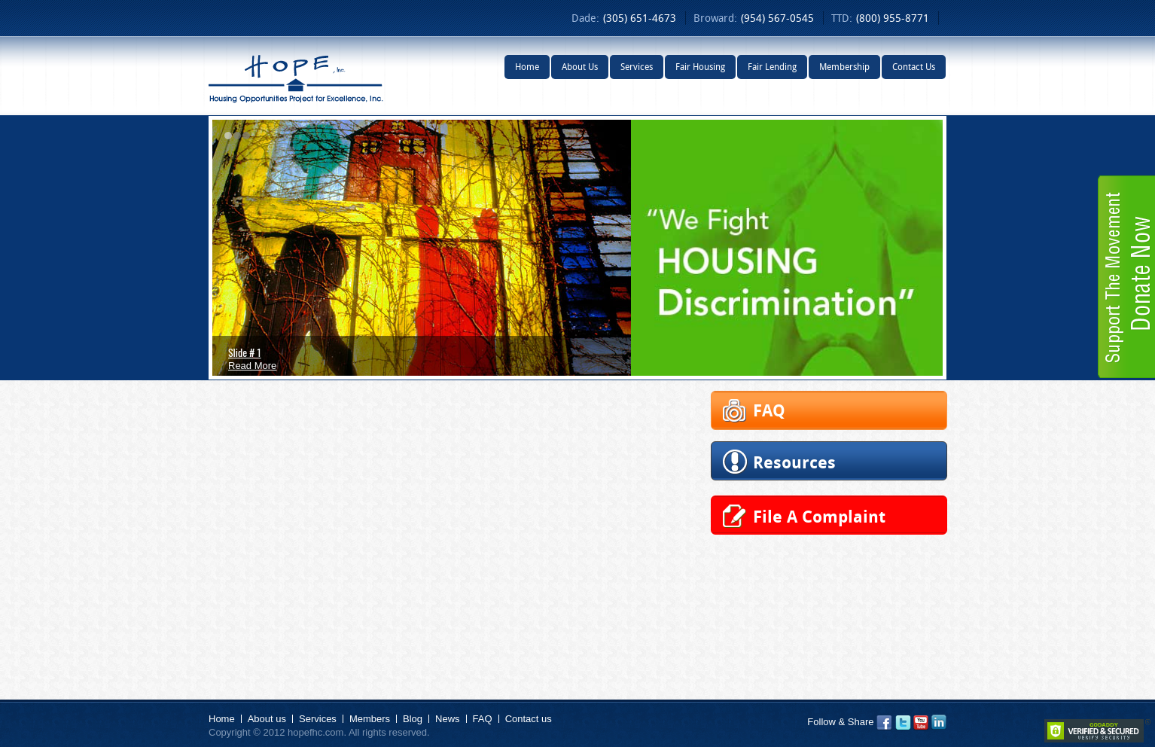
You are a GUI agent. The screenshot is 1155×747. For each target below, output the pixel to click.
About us (267, 718)
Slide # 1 (244, 352)
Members (369, 718)
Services (636, 66)
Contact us (528, 718)
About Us (580, 66)
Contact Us (913, 66)
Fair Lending (772, 66)
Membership (844, 66)
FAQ (482, 718)
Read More (252, 365)
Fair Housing (700, 66)
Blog (412, 718)
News (447, 718)
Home (527, 66)
